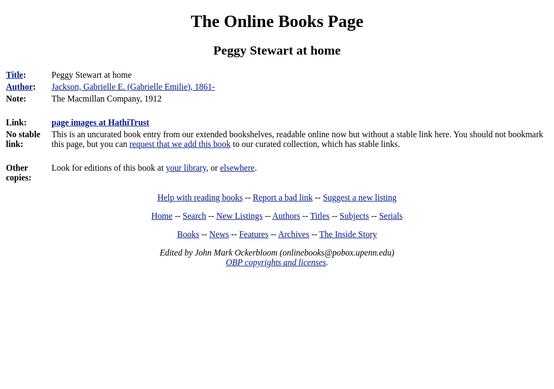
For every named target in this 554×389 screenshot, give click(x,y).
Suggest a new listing (360, 197)
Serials (391, 215)
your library (186, 167)
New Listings (239, 215)
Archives (293, 234)
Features (253, 234)
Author (19, 86)
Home (162, 215)
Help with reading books (200, 197)
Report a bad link (283, 197)
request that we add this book (179, 144)
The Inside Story (348, 234)
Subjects (354, 215)
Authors (286, 215)
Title (14, 74)
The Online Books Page (276, 21)
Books (188, 234)
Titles (319, 215)
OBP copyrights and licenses (276, 262)
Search (195, 215)
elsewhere (237, 167)
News (219, 234)
